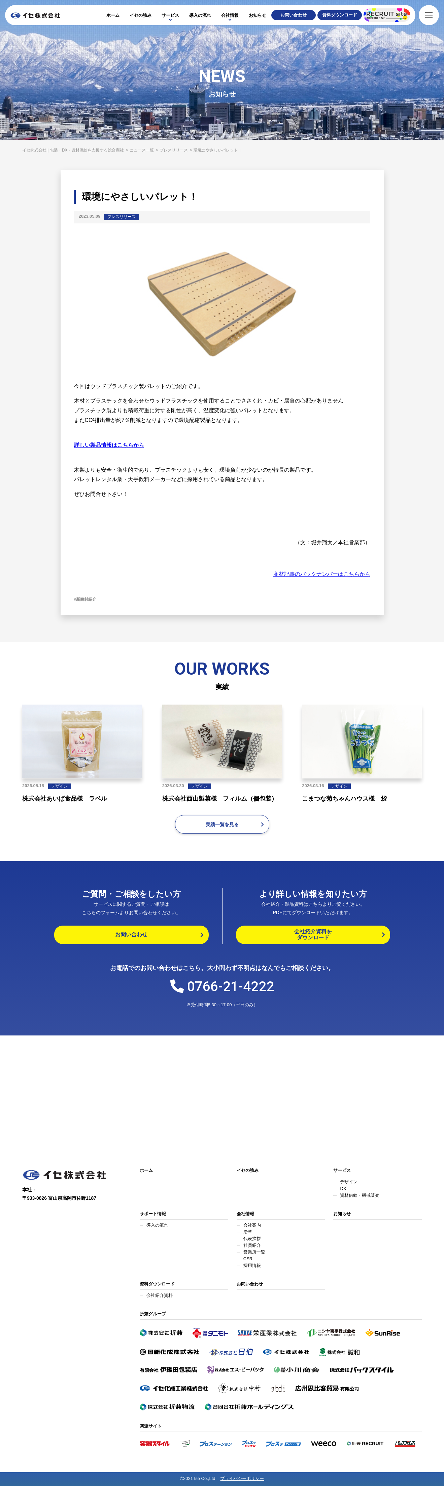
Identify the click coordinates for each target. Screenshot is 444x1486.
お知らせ (257, 15)
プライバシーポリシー (242, 1478)
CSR (247, 1258)
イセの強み (140, 15)
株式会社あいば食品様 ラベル (64, 798)
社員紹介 (252, 1245)
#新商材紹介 (85, 599)
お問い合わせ (250, 1284)
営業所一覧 (254, 1252)
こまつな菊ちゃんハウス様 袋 (344, 798)
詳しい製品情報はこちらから (109, 445)
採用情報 (252, 1265)
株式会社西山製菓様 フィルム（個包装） (219, 798)
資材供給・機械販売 (359, 1195)
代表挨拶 (252, 1238)
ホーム (112, 15)
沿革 (247, 1231)
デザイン (60, 786)
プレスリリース (121, 216)
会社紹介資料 (159, 1295)
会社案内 (252, 1225)
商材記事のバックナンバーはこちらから (321, 574)
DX (343, 1188)
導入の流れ (200, 15)
